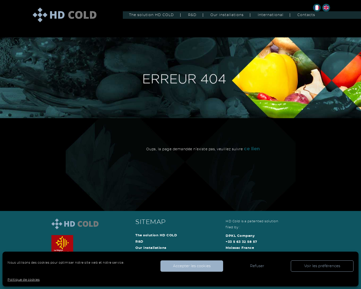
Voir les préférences (322, 266)
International (271, 15)
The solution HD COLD (151, 15)
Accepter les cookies (192, 266)
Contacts (306, 15)
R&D (192, 15)
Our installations (227, 15)
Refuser (257, 266)
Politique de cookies (24, 279)
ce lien (252, 149)
